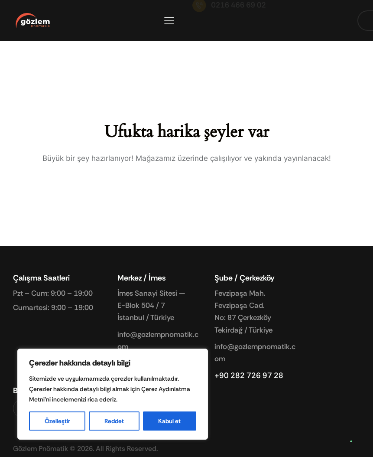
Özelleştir (57, 421)
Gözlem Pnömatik (40, 448)
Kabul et (169, 421)
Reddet (114, 421)
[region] (112, 394)
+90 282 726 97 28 (248, 375)
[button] (169, 20)
